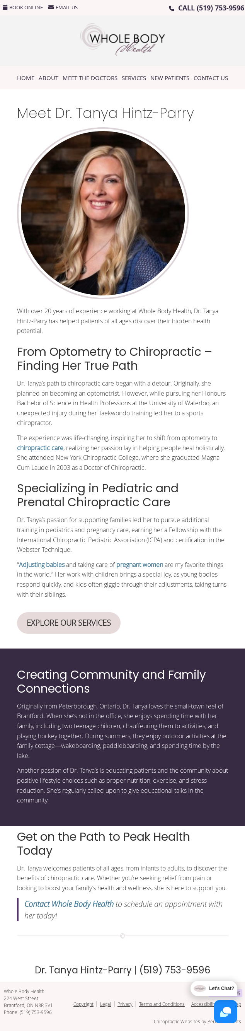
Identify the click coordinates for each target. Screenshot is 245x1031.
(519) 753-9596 (220, 8)
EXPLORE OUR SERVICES (69, 623)
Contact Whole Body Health (69, 904)
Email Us (63, 7)
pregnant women (139, 564)
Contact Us (211, 78)
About (48, 78)
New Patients (169, 78)
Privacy (125, 1004)
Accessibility (204, 1004)
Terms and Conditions (162, 1004)
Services (134, 78)
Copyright (83, 1004)
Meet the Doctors (90, 78)
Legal (105, 1004)
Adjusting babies (42, 564)
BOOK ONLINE (23, 7)
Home (25, 78)
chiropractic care (40, 448)
